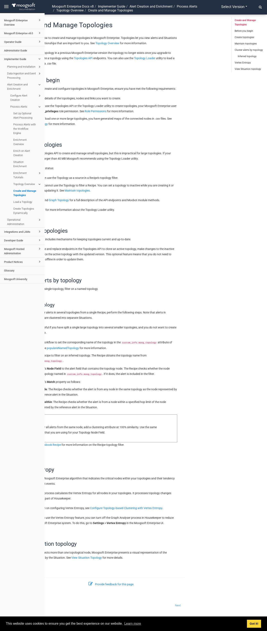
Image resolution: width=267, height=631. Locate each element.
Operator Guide (23, 41)
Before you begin (244, 31)
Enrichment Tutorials (27, 175)
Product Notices (23, 261)
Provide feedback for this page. (156, 584)
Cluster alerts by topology (249, 50)
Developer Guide (23, 240)
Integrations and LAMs (23, 231)
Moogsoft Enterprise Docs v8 (73, 6)
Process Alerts (26, 106)
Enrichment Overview (20, 142)
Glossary (9, 270)
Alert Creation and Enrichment (24, 86)
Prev (52, 605)
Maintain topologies (121, 190)
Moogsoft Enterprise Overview (23, 22)
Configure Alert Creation (26, 97)
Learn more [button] (132, 623)
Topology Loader (189, 58)
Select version (234, 7)
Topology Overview (27, 184)
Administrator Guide (15, 50)
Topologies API (127, 58)
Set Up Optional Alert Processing (22, 115)
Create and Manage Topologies (24, 193)
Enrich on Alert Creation (21, 153)
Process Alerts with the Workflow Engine (24, 129)
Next (222, 605)
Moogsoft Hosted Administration (23, 250)
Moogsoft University (15, 279)
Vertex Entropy (243, 62)
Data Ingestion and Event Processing (24, 75)
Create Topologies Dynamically (23, 210)
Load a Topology (22, 201)
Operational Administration (24, 222)
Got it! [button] (254, 623)
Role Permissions (140, 111)
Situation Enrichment (20, 164)
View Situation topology (248, 69)
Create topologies (244, 37)
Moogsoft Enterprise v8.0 (23, 33)
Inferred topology (247, 56)
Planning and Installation (24, 67)
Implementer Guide (23, 59)
